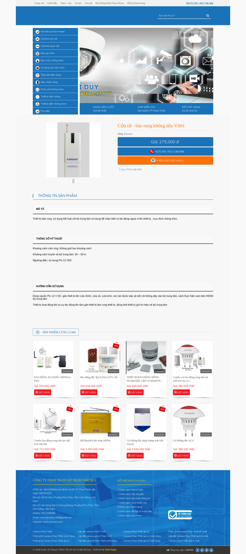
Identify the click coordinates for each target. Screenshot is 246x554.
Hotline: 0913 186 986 (197, 3)
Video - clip (65, 3)
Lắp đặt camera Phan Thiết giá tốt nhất (188, 536)
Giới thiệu (52, 3)
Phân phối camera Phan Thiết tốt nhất (188, 531)
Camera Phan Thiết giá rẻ (136, 531)
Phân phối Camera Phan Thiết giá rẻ (51, 540)
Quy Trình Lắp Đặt (131, 169)
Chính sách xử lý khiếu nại (133, 502)
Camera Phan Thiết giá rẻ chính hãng (142, 536)
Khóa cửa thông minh (50, 90)
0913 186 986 (175, 151)
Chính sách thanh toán (131, 489)
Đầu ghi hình (45, 53)
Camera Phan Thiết (42, 531)
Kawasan (128, 134)
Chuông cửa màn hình (50, 68)
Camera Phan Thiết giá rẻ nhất (184, 540)
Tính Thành (110, 550)
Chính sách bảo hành (130, 515)
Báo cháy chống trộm (49, 61)
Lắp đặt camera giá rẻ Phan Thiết (95, 536)
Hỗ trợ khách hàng (136, 3)
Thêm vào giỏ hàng (169, 160)
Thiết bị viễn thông (48, 97)
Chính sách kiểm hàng (130, 506)
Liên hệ (88, 3)
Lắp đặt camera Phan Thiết (91, 531)
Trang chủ (39, 3)
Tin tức (78, 3)
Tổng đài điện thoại (48, 75)
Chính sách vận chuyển (131, 494)
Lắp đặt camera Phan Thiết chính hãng (97, 540)
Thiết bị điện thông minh (51, 104)
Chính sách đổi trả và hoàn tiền (135, 511)
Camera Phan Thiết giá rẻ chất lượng (141, 540)
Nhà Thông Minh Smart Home (109, 3)
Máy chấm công (47, 82)
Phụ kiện (43, 111)
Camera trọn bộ (46, 39)
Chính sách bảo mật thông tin (134, 498)
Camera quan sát (47, 46)
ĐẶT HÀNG (42, 392)
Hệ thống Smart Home (50, 32)
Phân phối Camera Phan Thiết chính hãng (54, 536)
